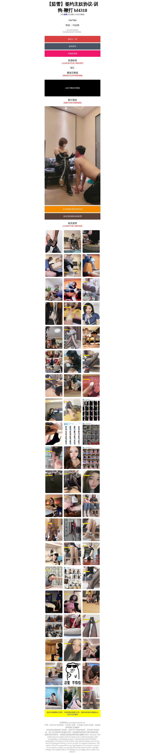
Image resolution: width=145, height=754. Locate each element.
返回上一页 (72, 39)
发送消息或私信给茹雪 (72, 216)
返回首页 (72, 46)
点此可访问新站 (72, 714)
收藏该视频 (72, 53)
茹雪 (65, 14)
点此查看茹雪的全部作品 (72, 209)
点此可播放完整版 (72, 88)
